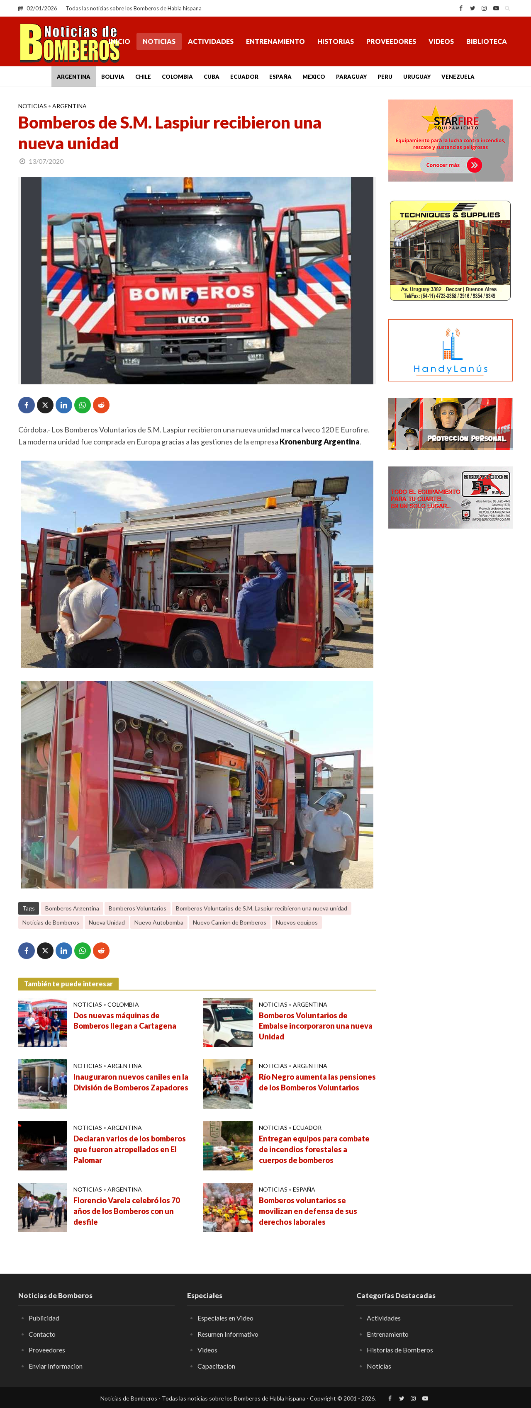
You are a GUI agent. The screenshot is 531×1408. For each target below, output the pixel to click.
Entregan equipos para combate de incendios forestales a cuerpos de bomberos (314, 1149)
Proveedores (391, 41)
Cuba (211, 76)
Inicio (119, 41)
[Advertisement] (450, 669)
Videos (441, 41)
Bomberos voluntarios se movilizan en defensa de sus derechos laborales (308, 1211)
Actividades (211, 41)
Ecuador (244, 76)
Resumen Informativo (227, 1334)
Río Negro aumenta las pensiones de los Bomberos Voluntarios (317, 1082)
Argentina (73, 76)
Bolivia (112, 76)
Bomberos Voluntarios (137, 908)
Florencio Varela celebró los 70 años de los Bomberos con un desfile (126, 1211)
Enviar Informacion (56, 1366)
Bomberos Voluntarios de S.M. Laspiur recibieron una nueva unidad (261, 908)
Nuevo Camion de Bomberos (229, 922)
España (280, 76)
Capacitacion (216, 1366)
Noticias (159, 41)
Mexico (313, 76)
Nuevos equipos (297, 922)
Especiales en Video (225, 1318)
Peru (385, 76)
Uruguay (417, 76)
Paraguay (351, 76)
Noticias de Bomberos (50, 922)
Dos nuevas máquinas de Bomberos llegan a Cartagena (124, 1021)
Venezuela (458, 76)
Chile (143, 76)
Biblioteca (486, 41)
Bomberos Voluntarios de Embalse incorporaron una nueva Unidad (316, 1026)
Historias (335, 41)
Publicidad (44, 1318)
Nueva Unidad (107, 922)
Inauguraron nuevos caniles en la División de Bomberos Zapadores (130, 1082)
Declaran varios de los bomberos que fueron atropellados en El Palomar (129, 1149)
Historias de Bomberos (400, 1350)
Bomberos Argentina (72, 908)
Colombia (177, 76)
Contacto (42, 1334)
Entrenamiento (275, 41)
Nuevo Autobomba (158, 922)
